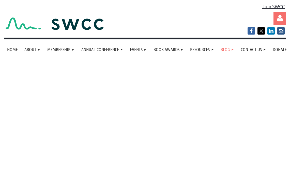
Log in (279, 18)
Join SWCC (273, 6)
